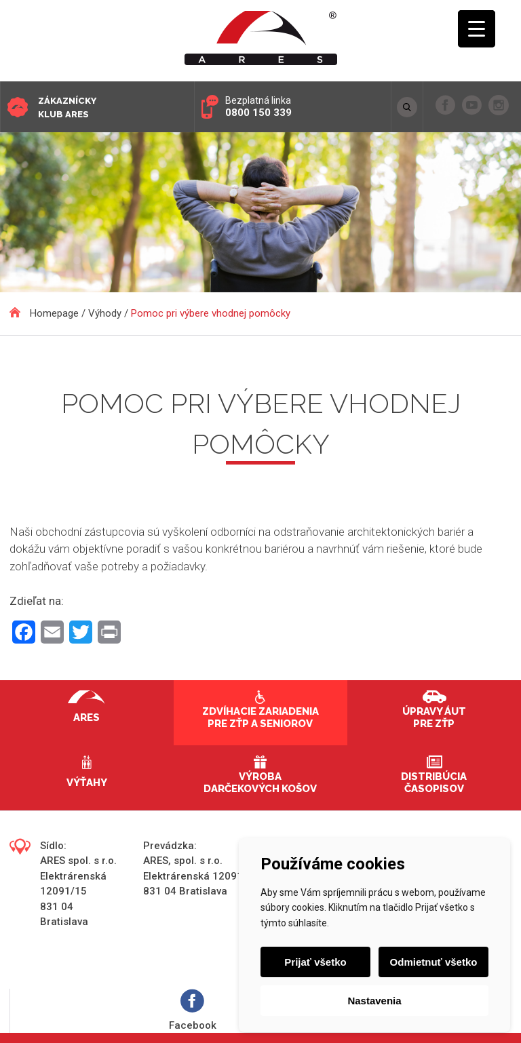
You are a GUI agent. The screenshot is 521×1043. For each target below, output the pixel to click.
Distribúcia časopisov (434, 782)
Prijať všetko (315, 962)
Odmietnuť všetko (434, 962)
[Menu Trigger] (476, 28)
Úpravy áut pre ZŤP (434, 717)
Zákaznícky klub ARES (67, 107)
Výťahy (86, 782)
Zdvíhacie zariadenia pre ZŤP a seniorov (260, 717)
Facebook (192, 1010)
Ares (86, 717)
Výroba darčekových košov (260, 782)
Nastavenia (374, 1000)
